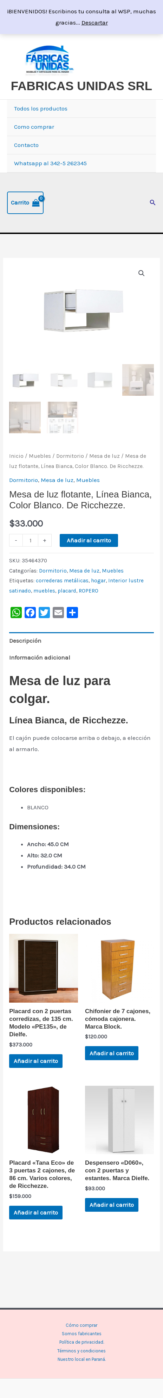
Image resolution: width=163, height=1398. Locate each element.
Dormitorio (70, 455)
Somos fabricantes (82, 1333)
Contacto (26, 144)
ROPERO (88, 589)
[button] (153, 202)
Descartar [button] (95, 22)
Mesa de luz (104, 455)
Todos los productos (40, 108)
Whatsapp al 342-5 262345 (50, 163)
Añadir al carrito (89, 538)
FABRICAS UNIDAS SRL (81, 86)
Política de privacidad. (81, 1342)
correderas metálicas (62, 579)
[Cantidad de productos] (30, 539)
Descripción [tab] (25, 639)
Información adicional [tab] (39, 656)
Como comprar (34, 126)
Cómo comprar (81, 1325)
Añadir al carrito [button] (36, 1059)
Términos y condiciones (81, 1350)
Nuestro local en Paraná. (82, 1359)
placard (67, 589)
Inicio (16, 455)
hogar (98, 579)
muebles (44, 589)
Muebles (40, 455)
